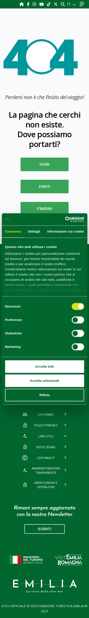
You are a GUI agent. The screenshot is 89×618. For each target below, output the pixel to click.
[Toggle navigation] (82, 4)
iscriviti (44, 529)
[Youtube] (42, 4)
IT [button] (69, 4)
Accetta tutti (44, 366)
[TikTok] (49, 4)
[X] (56, 4)
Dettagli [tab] (34, 231)
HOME (44, 164)
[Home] (22, 4)
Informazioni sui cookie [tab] (65, 231)
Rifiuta (44, 395)
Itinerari (44, 208)
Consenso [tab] (13, 231)
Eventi (44, 186)
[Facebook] (28, 4)
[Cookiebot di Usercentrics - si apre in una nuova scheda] (65, 219)
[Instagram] (35, 4)
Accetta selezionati (44, 380)
